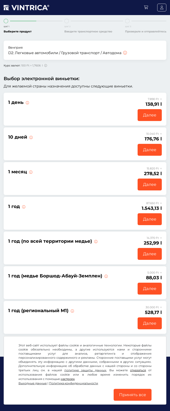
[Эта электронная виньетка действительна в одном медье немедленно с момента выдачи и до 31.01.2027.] (95, 241)
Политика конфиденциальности (100, 393)
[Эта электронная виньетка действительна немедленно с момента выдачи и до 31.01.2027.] (23, 206)
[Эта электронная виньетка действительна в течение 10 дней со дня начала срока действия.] (31, 137)
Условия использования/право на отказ (37, 393)
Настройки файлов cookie (25, 400)
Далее (149, 115)
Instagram (36, 383)
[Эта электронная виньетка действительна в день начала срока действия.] (27, 102)
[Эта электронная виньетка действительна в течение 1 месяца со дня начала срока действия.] (30, 172)
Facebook (14, 383)
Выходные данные (65, 400)
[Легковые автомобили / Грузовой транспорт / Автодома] (124, 53)
